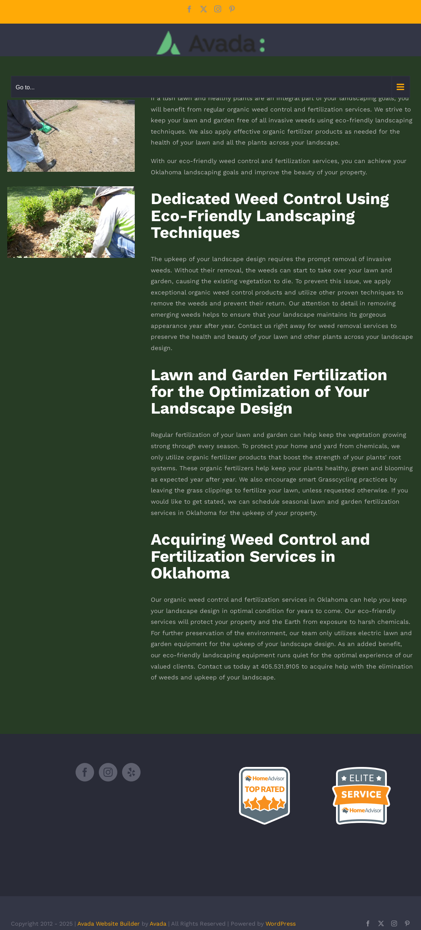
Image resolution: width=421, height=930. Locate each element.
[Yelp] (131, 772)
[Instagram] (108, 772)
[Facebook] (85, 772)
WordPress (281, 923)
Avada (158, 923)
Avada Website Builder (108, 923)
